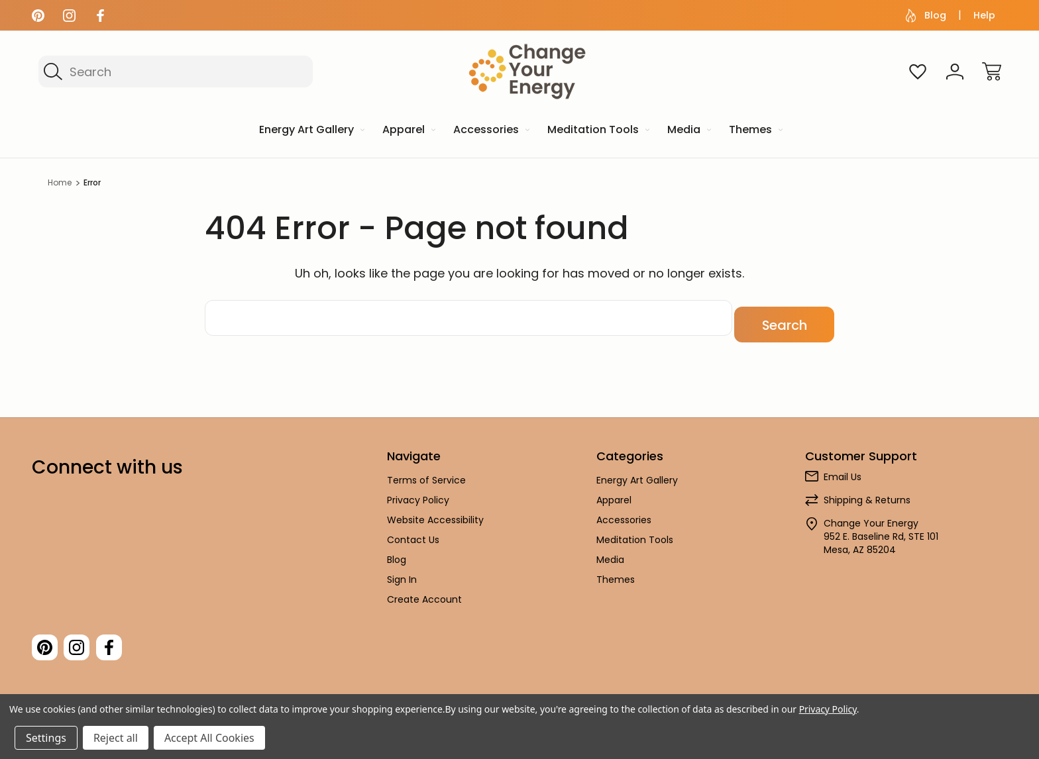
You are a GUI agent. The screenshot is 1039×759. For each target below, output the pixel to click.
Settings (46, 738)
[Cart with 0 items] (992, 71)
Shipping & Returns (867, 493)
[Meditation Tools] (597, 130)
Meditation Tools (634, 533)
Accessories (623, 513)
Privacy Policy (418, 493)
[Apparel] (407, 130)
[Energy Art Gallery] (310, 130)
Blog (926, 16)
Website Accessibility (435, 513)
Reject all (115, 738)
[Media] (688, 130)
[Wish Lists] (917, 71)
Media (610, 553)
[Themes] (755, 130)
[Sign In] (955, 71)
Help (984, 15)
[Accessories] (490, 130)
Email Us (842, 470)
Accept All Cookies (209, 738)
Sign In (402, 573)
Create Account (424, 592)
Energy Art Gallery (637, 473)
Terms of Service (426, 473)
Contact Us (413, 533)
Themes (615, 573)
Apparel (613, 493)
